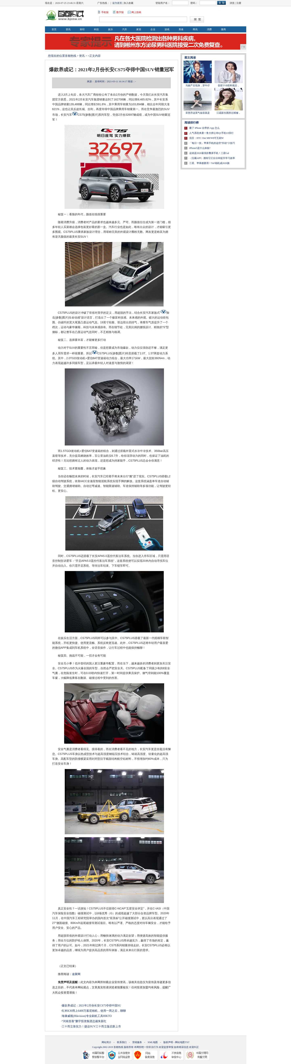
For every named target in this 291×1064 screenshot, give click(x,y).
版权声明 (168, 1042)
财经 (82, 29)
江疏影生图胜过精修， (229, 112)
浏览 (232, 3)
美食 (181, 29)
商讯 (195, 29)
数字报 (120, 12)
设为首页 (117, 3)
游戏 (167, 29)
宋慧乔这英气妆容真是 (198, 112)
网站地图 (180, 1042)
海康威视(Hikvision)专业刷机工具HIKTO (87, 1016)
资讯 (68, 29)
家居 (138, 29)
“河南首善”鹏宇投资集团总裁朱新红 (84, 1021)
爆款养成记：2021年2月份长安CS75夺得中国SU (91, 1005)
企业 (152, 29)
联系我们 (122, 1042)
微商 (223, 29)
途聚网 (76, 974)
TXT (187, 1042)
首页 (54, 29)
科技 (96, 29)
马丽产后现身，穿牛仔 (198, 85)
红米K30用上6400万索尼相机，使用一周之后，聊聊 (94, 1010)
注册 (238, 3)
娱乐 (110, 29)
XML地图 (153, 1042)
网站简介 (106, 1042)
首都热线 (70, 55)
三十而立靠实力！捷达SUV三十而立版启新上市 (91, 1026)
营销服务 (137, 1042)
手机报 (104, 12)
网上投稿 (136, 12)
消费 (209, 29)
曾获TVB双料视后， (229, 85)
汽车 (124, 29)
